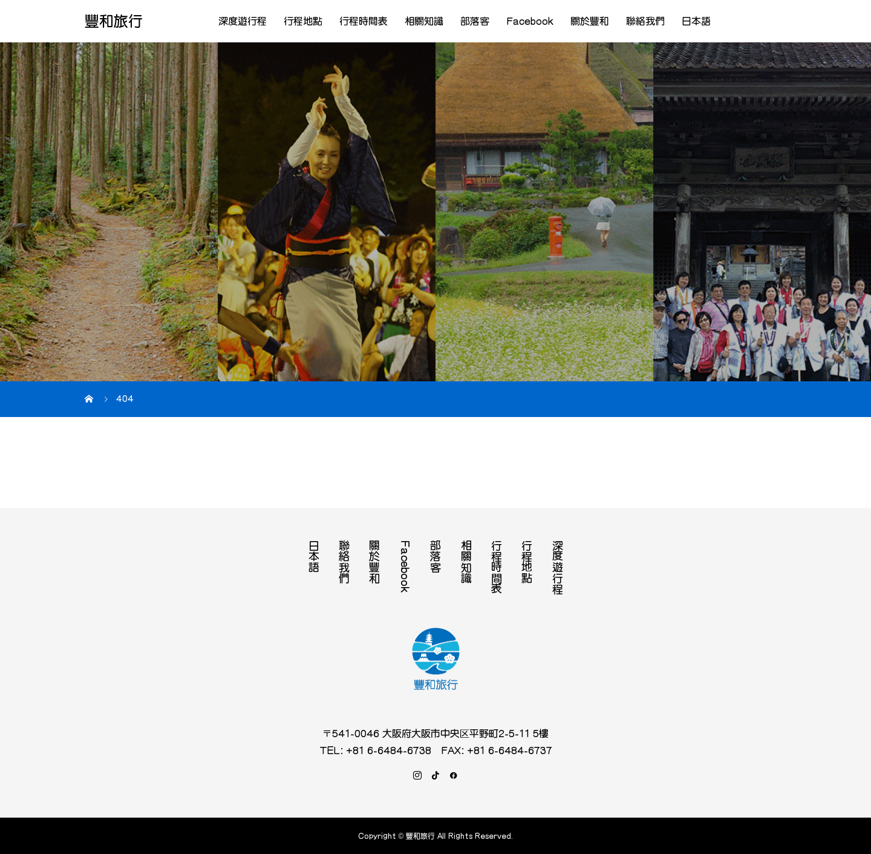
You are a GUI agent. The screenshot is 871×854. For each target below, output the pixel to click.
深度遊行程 (242, 21)
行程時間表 (363, 21)
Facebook (529, 21)
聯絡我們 (645, 21)
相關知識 (424, 21)
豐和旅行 (114, 21)
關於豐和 (589, 21)
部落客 (474, 21)
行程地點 (303, 21)
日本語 (696, 21)
